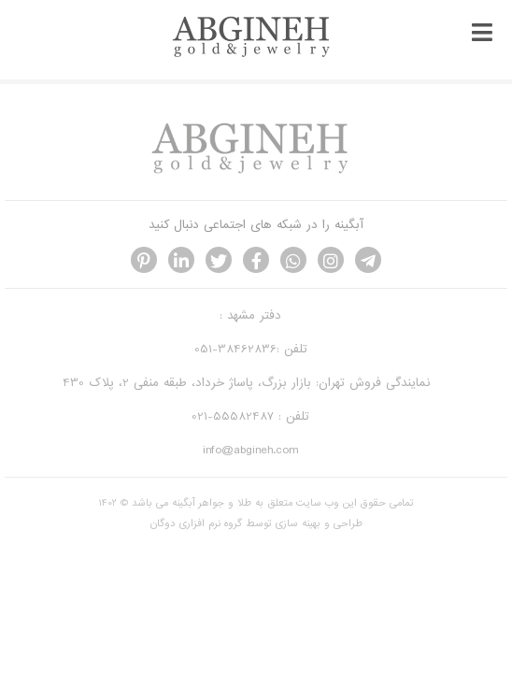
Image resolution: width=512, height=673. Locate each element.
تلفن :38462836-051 (250, 349)
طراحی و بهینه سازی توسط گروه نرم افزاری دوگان (256, 523)
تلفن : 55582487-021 (250, 416)
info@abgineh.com (250, 450)
